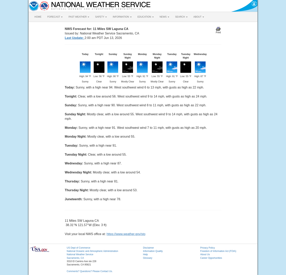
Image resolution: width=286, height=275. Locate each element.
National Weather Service (80, 254)
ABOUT (198, 16)
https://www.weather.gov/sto (126, 234)
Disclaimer (148, 247)
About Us (205, 254)
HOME (37, 16)
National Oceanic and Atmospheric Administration (92, 251)
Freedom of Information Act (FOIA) (218, 251)
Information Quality (153, 251)
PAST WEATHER (78, 16)
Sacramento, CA (75, 258)
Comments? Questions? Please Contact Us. (90, 271)
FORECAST (55, 16)
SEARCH (181, 16)
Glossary (147, 258)
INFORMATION (122, 16)
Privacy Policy (207, 247)
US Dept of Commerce (78, 247)
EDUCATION (146, 16)
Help (145, 254)
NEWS (164, 16)
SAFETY (101, 16)
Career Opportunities (211, 258)
